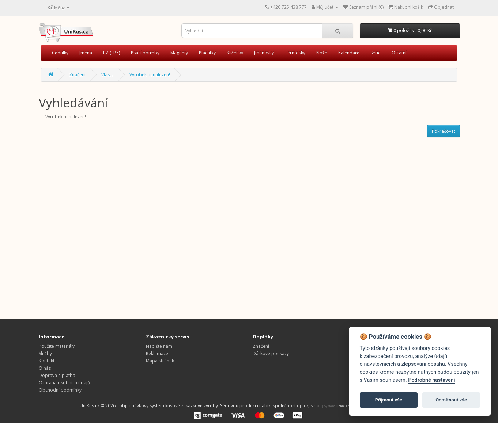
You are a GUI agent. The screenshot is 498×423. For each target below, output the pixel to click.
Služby (45, 353)
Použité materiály (57, 346)
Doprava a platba (57, 375)
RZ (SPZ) (111, 53)
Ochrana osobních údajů (64, 383)
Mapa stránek (160, 361)
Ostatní (399, 53)
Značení (77, 75)
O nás (45, 368)
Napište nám (159, 346)
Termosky (295, 53)
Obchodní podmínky (60, 390)
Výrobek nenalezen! (149, 75)
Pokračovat (443, 131)
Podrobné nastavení (431, 380)
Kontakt (46, 361)
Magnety (179, 53)
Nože (321, 53)
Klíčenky (235, 53)
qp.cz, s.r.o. (309, 406)
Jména (85, 53)
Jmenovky (264, 53)
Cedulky (60, 53)
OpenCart (343, 406)
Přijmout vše (388, 400)
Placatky (207, 53)
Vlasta (107, 75)
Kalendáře (348, 53)
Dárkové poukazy (271, 353)
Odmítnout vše (451, 400)
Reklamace (157, 353)
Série (375, 53)
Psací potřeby (145, 53)
